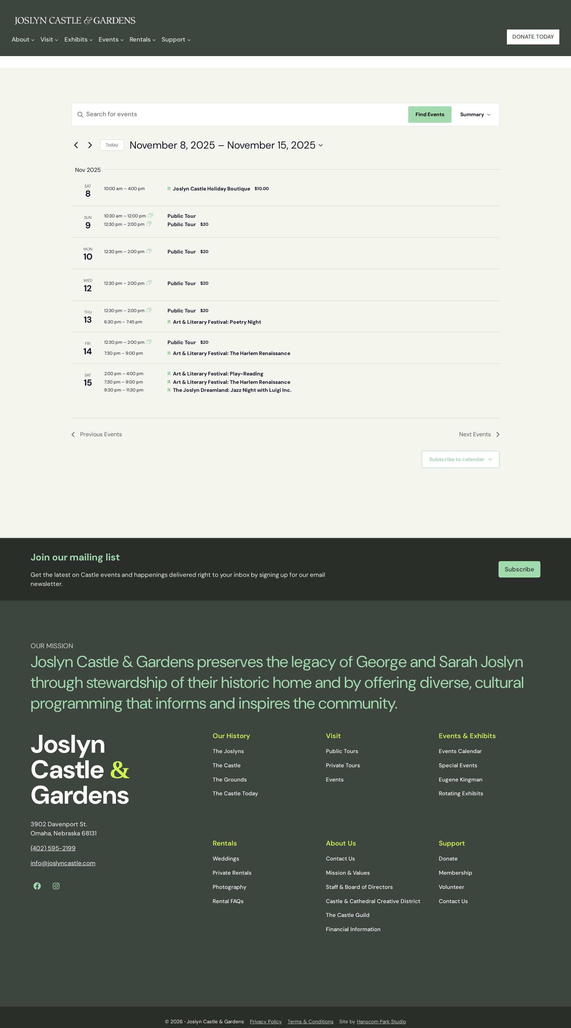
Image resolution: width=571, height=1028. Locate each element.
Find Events (430, 114)
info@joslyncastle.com (63, 854)
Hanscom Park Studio (381, 1012)
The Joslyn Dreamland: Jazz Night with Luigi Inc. (232, 390)
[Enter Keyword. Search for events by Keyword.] (240, 114)
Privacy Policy (266, 1012)
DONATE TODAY (533, 36)
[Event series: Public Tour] (150, 216)
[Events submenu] (111, 39)
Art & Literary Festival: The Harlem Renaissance (231, 353)
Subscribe (519, 564)
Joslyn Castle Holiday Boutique (211, 188)
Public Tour (182, 216)
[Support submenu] (176, 39)
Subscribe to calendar (456, 459)
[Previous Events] (75, 145)
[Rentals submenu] (143, 39)
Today (112, 145)
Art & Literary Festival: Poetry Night (217, 322)
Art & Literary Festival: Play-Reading (218, 373)
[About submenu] (23, 39)
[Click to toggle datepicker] (226, 145)
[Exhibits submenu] (78, 39)
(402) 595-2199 (53, 839)
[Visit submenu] (49, 39)
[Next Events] (90, 145)
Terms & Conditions (311, 1012)
